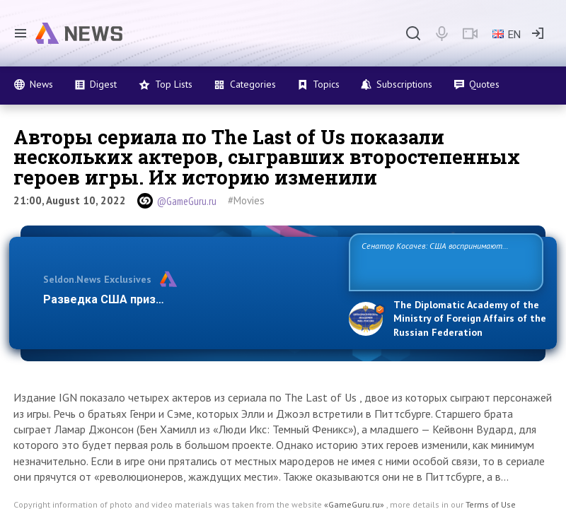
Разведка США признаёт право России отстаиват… (186, 299)
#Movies (246, 200)
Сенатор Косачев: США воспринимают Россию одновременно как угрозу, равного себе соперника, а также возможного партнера (446, 261)
